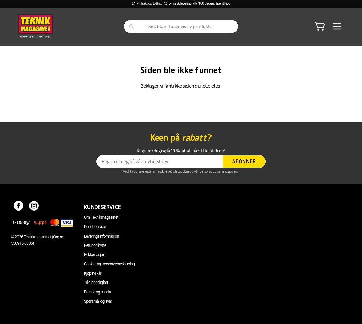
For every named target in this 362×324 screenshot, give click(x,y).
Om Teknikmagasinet (101, 217)
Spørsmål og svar (98, 301)
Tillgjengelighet (96, 282)
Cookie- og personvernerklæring (109, 264)
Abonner (244, 161)
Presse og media (97, 292)
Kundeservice (95, 226)
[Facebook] (19, 207)
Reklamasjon (94, 254)
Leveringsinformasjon (101, 236)
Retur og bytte (95, 245)
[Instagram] (34, 207)
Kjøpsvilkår (92, 273)
